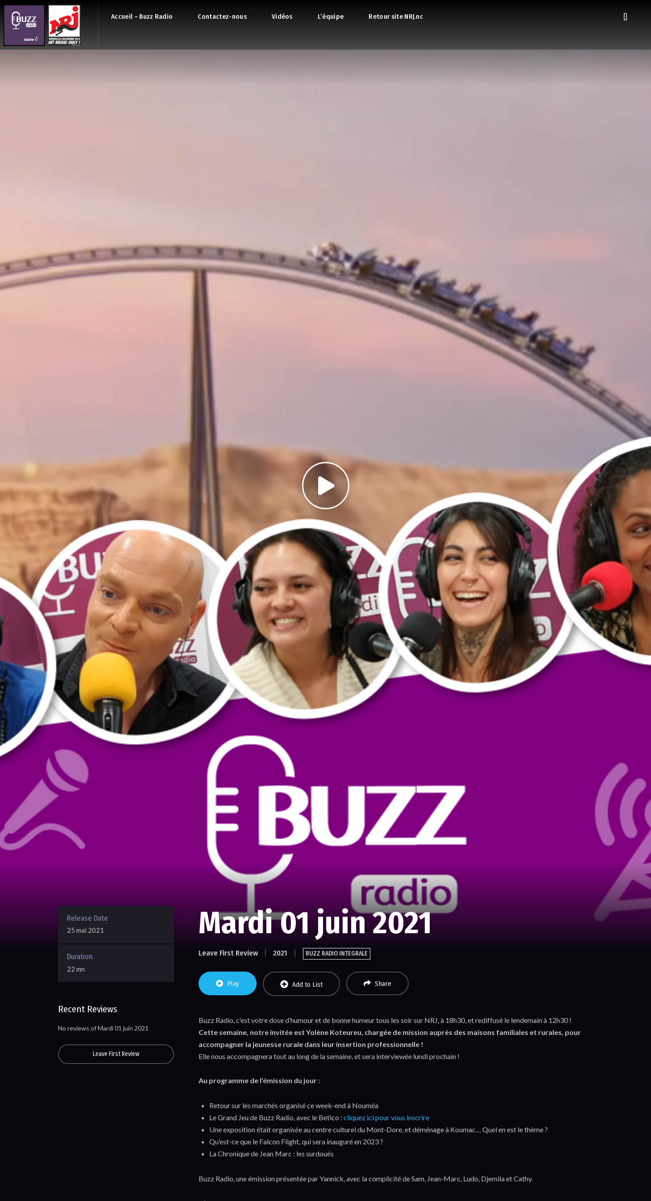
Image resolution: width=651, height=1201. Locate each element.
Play (227, 984)
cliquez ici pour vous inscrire (386, 1117)
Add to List (301, 984)
